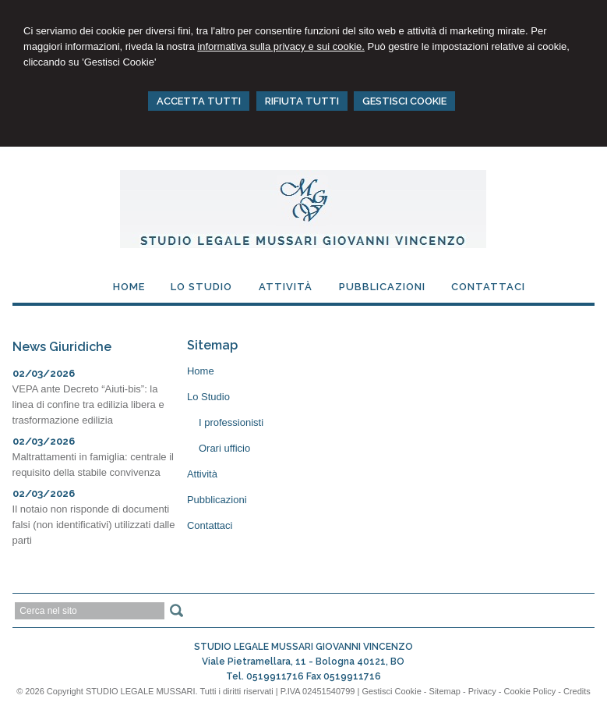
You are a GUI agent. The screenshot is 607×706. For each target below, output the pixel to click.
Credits (577, 691)
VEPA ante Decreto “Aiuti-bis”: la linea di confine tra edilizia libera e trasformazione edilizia (88, 404)
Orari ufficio (224, 448)
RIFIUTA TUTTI (302, 101)
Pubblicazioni (217, 500)
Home (200, 371)
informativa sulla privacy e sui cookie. (281, 46)
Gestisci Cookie (391, 691)
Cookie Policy (530, 691)
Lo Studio (208, 397)
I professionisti (231, 422)
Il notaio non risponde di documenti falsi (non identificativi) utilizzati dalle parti (93, 524)
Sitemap (445, 691)
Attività (202, 474)
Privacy (482, 691)
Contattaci (210, 525)
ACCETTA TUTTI (199, 101)
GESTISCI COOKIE (404, 101)
